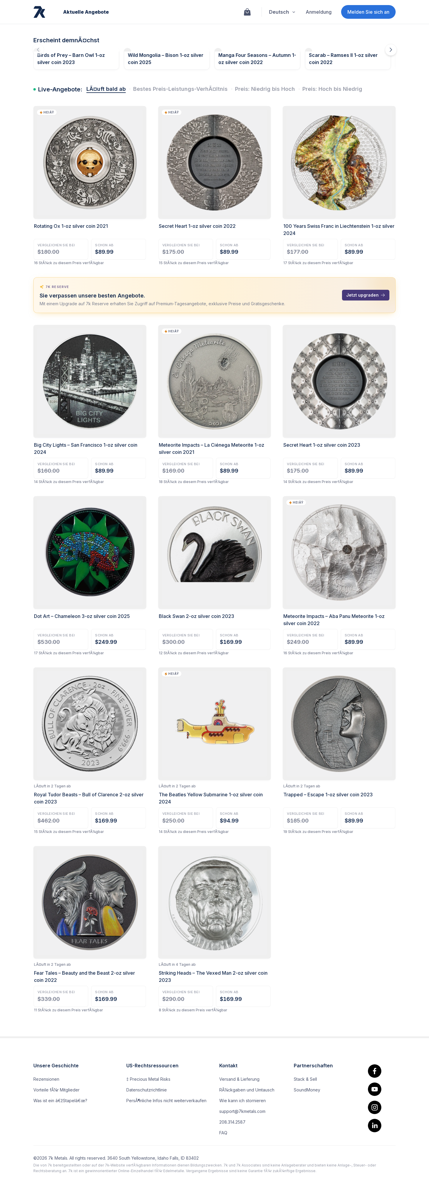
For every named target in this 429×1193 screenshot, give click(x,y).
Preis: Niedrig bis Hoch (265, 89)
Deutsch (282, 12)
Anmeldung (319, 12)
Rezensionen (46, 1079)
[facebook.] (374, 1071)
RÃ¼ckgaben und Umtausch (246, 1089)
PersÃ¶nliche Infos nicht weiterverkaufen (166, 1100)
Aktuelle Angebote (86, 12)
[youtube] (374, 1089)
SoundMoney (307, 1089)
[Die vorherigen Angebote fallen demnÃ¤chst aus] (38, 50)
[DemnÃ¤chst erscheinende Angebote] (391, 50)
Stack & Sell (305, 1079)
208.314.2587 (232, 1122)
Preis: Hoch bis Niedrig (332, 89)
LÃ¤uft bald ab (106, 89)
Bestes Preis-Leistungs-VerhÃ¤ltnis (180, 89)
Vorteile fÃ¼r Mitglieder (56, 1089)
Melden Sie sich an (368, 12)
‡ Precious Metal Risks (148, 1079)
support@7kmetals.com (242, 1111)
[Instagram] (374, 1107)
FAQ (223, 1132)
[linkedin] (374, 1125)
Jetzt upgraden (365, 295)
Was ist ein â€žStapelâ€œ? (60, 1100)
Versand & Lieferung (239, 1079)
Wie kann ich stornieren (242, 1100)
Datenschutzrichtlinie (146, 1089)
